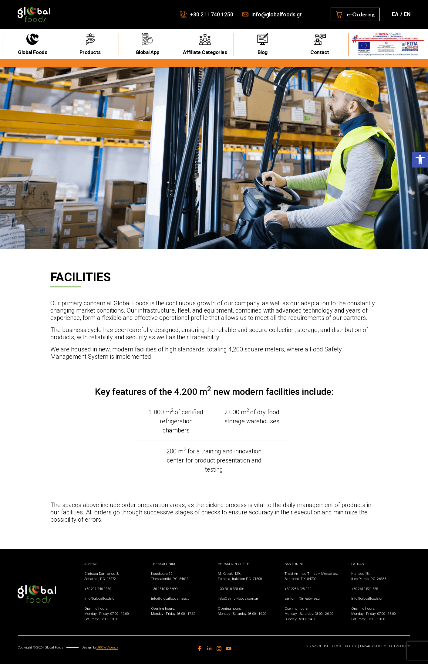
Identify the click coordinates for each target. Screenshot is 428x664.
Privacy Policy (373, 646)
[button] (420, 160)
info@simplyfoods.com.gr (238, 598)
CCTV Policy (399, 646)
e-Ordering (355, 14)
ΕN (407, 14)
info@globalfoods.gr (276, 14)
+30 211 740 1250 (211, 14)
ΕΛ (395, 14)
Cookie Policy (344, 646)
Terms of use (317, 646)
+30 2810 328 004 (231, 589)
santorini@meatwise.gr (303, 598)
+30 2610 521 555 (364, 589)
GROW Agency (107, 647)
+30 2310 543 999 (164, 589)
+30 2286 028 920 (298, 589)
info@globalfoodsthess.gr (171, 598)
